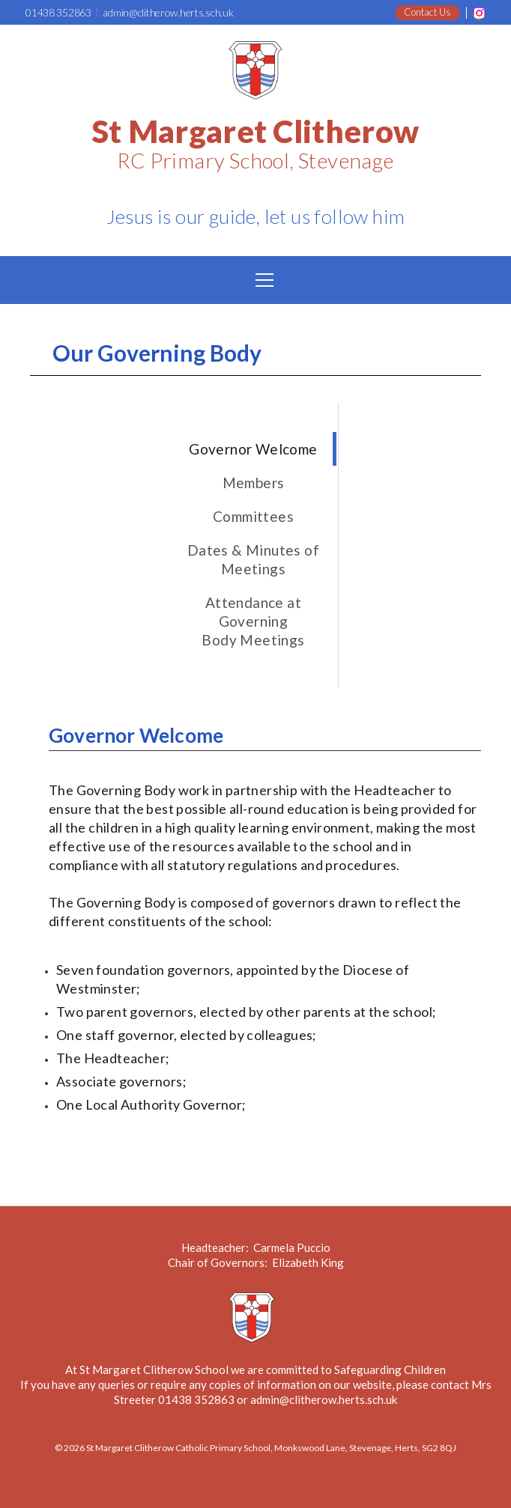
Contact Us (427, 12)
